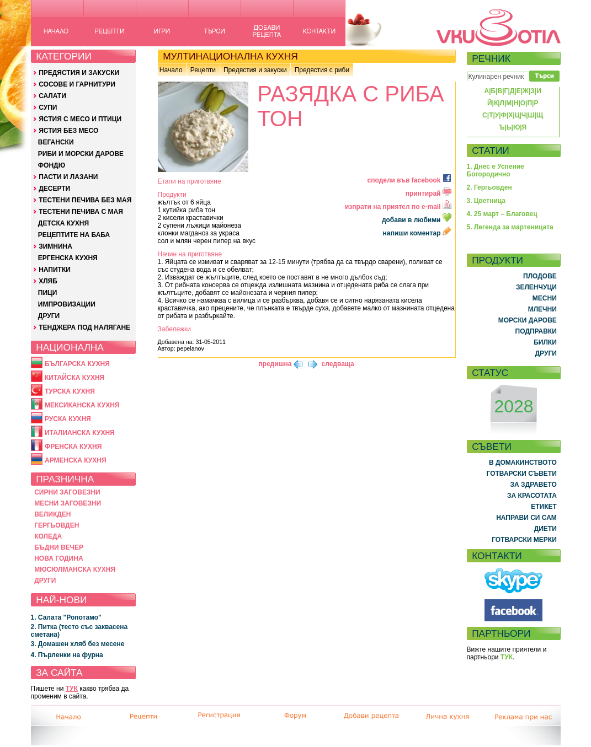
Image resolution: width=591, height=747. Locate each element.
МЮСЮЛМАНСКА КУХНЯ (74, 569)
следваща (338, 364)
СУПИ (48, 107)
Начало (171, 70)
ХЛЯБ (48, 281)
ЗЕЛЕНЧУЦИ (536, 287)
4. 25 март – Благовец (502, 214)
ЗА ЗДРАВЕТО (533, 484)
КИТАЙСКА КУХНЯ (74, 377)
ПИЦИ (47, 293)
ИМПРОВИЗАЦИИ (66, 304)
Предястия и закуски (255, 70)
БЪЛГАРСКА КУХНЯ (77, 364)
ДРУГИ (49, 316)
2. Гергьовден (489, 187)
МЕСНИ (545, 298)
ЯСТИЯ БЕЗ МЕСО (68, 131)
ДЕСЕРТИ (54, 188)
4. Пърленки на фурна (67, 655)
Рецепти (203, 70)
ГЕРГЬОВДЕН (56, 525)
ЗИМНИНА (55, 246)
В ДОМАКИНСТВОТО (523, 462)
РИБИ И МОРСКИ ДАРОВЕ (81, 154)
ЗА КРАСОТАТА (532, 495)
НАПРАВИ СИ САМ (526, 518)
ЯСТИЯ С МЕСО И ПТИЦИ (80, 119)
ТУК (72, 688)
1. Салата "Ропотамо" (66, 617)
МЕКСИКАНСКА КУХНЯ (82, 405)
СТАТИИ (490, 150)
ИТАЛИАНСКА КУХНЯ (80, 433)
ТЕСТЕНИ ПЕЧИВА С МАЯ (81, 212)
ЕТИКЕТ (544, 506)
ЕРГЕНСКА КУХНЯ (68, 258)
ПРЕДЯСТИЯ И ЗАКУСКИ (79, 73)
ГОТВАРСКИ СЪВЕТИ (522, 473)
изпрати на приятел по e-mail (398, 207)
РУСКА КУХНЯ (68, 419)
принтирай (428, 193)
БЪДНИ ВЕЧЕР (58, 547)
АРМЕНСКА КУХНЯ (76, 460)
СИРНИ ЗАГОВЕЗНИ (67, 492)
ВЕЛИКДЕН (52, 514)
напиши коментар (417, 233)
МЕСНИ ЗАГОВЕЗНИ (67, 503)
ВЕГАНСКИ (56, 142)
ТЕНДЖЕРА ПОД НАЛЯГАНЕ (84, 327)
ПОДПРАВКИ (536, 331)
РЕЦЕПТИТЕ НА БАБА (74, 235)
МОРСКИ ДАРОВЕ (527, 320)
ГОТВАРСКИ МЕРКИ (524, 540)
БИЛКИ (545, 342)
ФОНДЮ (51, 165)
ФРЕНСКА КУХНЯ (73, 446)
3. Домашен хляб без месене (78, 644)
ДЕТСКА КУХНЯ (63, 223)
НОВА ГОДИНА (58, 558)
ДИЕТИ (545, 529)
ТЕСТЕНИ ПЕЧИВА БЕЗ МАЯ (85, 200)
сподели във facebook (409, 180)
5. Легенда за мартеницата (510, 227)
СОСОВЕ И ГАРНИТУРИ (77, 84)
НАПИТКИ (55, 269)
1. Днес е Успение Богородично (495, 170)
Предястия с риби (322, 70)
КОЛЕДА (48, 536)
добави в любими (417, 220)
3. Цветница (486, 201)
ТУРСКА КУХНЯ (70, 391)
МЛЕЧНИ (542, 309)
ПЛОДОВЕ (540, 276)
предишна (274, 364)
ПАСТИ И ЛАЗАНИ (68, 177)
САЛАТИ (52, 96)
